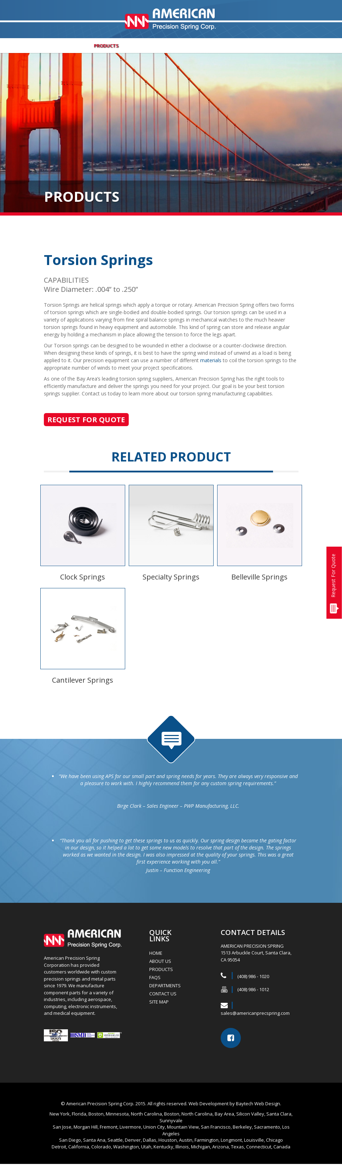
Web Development (208, 1104)
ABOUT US (71, 46)
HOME (155, 954)
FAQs (236, 46)
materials (210, 361)
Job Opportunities (197, 46)
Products (106, 46)
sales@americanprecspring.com (255, 1014)
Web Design (267, 1104)
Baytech (244, 1104)
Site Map (159, 1003)
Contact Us (268, 46)
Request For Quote (333, 576)
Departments (146, 46)
